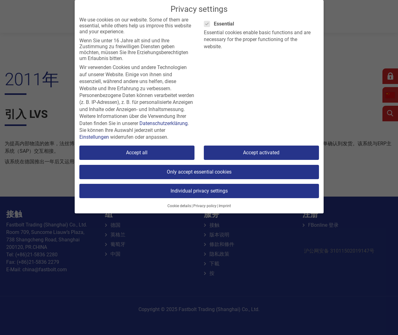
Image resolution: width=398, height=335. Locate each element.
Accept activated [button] (261, 153)
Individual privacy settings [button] (199, 191)
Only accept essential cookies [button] (199, 172)
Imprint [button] (225, 206)
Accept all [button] (136, 153)
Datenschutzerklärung (163, 123)
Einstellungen (94, 137)
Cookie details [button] (179, 206)
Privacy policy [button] (205, 206)
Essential (221, 24)
